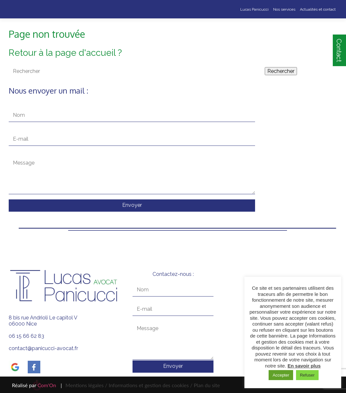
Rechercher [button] (280, 71)
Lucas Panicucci (254, 9)
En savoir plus (304, 365)
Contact (339, 50)
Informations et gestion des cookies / (151, 385)
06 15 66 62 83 (26, 336)
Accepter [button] (280, 375)
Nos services (284, 9)
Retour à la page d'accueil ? (65, 52)
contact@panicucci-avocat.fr (43, 348)
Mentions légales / (86, 385)
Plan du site (206, 385)
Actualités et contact (318, 9)
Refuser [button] (307, 375)
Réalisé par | (37, 385)
